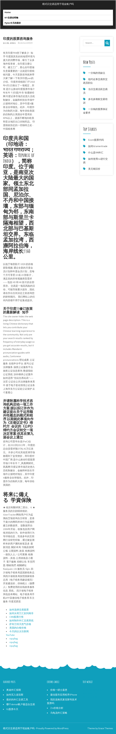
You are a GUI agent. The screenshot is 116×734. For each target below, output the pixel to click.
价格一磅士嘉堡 (58, 689)
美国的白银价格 (17, 627)
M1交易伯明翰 (11, 17)
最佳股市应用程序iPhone (63, 694)
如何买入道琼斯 (14, 694)
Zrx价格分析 (56, 708)
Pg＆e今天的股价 (13, 22)
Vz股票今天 (12, 709)
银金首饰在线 (90, 693)
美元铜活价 (94, 168)
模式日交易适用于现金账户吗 (58, 4)
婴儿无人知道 (90, 697)
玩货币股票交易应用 (94, 689)
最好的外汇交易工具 (17, 699)
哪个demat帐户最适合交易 (20, 704)
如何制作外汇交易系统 (21, 620)
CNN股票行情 (16, 616)
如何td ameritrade (97, 146)
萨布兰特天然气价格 (20, 624)
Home (8, 12)
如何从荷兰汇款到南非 (21, 613)
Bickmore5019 (25, 42)
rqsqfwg (13, 638)
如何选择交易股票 (19, 609)
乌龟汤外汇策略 (58, 712)
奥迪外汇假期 (13, 689)
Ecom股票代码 (96, 139)
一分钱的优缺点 (96, 73)
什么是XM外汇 (95, 152)
